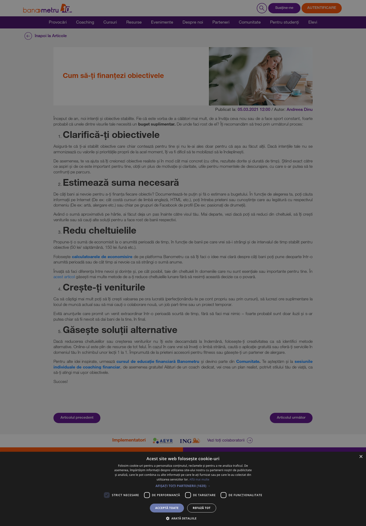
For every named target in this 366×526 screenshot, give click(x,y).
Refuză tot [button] (202, 508)
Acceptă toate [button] (167, 508)
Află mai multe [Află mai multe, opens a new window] (199, 479)
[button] (183, 486)
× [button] (360, 457)
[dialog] (183, 263)
